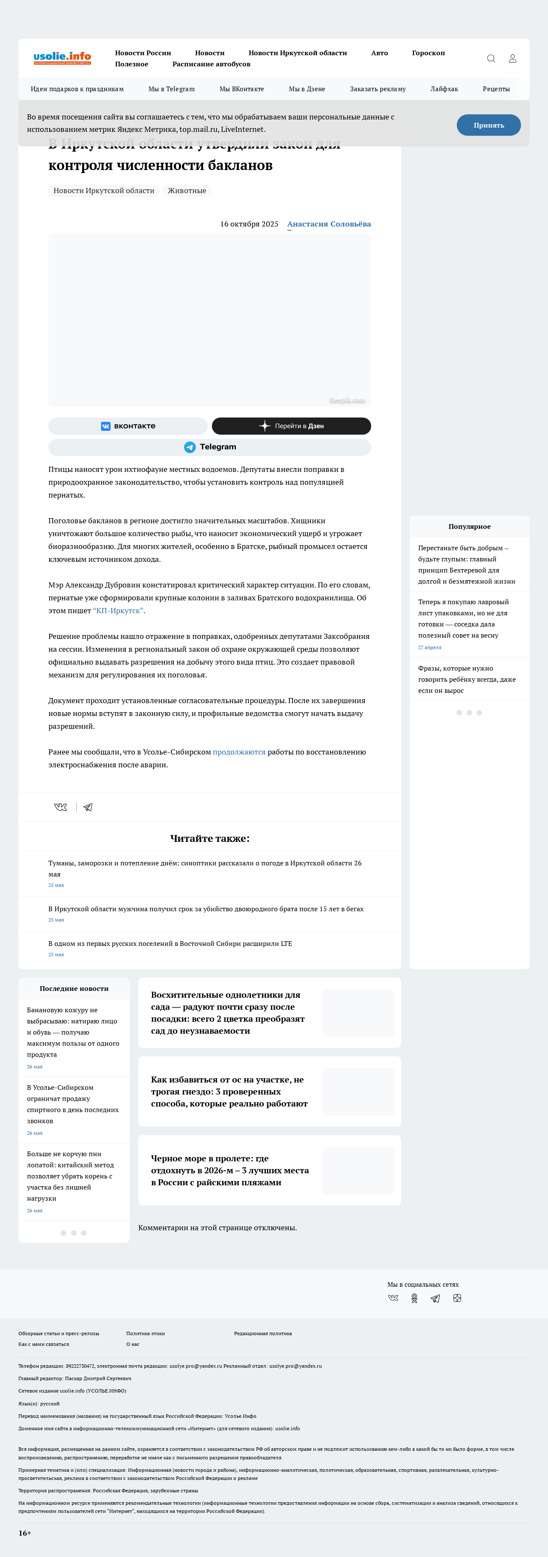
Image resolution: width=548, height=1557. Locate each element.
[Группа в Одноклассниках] (414, 1298)
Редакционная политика (263, 1333)
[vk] (61, 807)
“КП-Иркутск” (118, 610)
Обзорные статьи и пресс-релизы (58, 1333)
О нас (133, 1344)
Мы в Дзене (307, 89)
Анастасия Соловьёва (329, 224)
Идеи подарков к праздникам (77, 89)
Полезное (132, 64)
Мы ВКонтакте (242, 89)
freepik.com (347, 399)
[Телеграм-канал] (209, 447)
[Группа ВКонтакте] (128, 426)
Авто (379, 52)
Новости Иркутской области (298, 52)
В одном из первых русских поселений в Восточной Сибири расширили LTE (209, 949)
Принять (489, 125)
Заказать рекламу (378, 89)
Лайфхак (444, 89)
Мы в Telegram (172, 89)
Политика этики (145, 1333)
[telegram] (90, 807)
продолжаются (240, 752)
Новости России (143, 52)
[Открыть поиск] (491, 58)
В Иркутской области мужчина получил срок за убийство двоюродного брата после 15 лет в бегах (209, 914)
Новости (210, 52)
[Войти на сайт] (512, 58)
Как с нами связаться (43, 1344)
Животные (187, 190)
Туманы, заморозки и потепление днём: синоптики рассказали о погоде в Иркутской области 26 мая (209, 875)
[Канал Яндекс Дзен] (291, 426)
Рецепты (496, 89)
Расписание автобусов (211, 64)
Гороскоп (428, 52)
